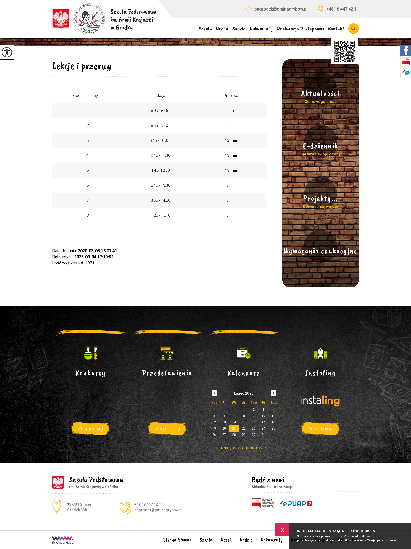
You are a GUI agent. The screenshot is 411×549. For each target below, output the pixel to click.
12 (214, 422)
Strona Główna (177, 539)
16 (254, 422)
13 (224, 422)
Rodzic (238, 28)
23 (254, 428)
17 (263, 422)
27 (224, 435)
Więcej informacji (90, 429)
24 (263, 428)
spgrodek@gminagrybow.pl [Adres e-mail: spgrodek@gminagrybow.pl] (158, 510)
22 (244, 428)
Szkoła (205, 28)
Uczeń (222, 28)
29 (244, 435)
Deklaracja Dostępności (300, 28)
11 (273, 416)
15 (244, 422)
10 (263, 416)
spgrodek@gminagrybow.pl (276, 9)
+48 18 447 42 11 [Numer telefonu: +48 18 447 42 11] (148, 504)
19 (214, 428)
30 (254, 435)
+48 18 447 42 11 (338, 9)
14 (234, 422)
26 (214, 435)
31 (263, 435)
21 (234, 428)
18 (273, 422)
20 (224, 428)
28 (234, 435)
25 (273, 428)
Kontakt (336, 28)
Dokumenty (261, 28)
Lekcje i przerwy (81, 65)
